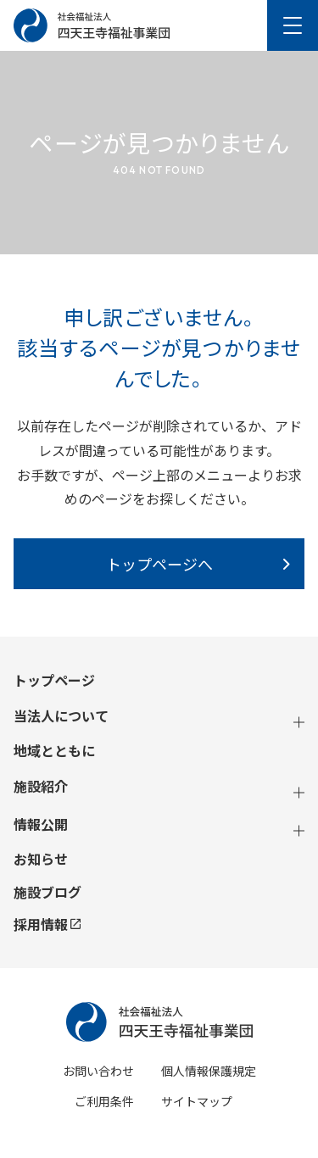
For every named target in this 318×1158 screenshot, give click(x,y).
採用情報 (47, 924)
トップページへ (159, 564)
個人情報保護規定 (208, 1070)
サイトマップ (196, 1101)
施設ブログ (47, 892)
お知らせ (41, 859)
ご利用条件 (104, 1101)
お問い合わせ (98, 1070)
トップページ (54, 680)
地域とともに (54, 750)
